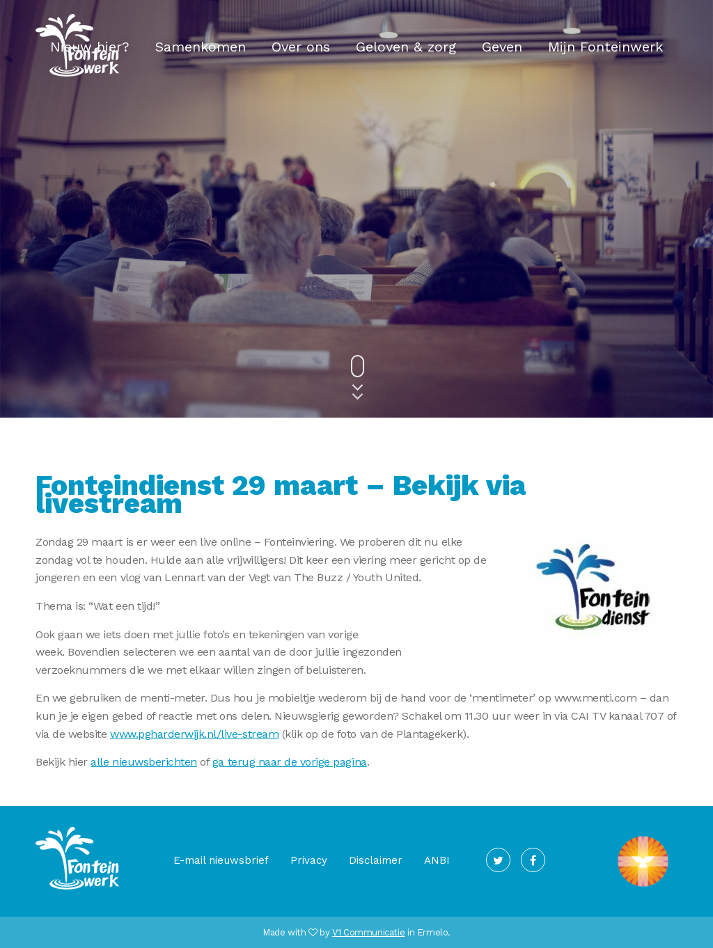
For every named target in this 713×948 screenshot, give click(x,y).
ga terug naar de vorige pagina (289, 761)
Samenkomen (200, 46)
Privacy (308, 860)
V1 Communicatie (368, 932)
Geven (502, 46)
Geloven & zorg (406, 46)
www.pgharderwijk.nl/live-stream (194, 734)
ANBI (437, 860)
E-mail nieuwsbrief (221, 860)
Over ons (301, 46)
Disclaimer (375, 860)
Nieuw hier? (90, 46)
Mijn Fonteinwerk (605, 46)
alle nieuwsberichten (143, 761)
